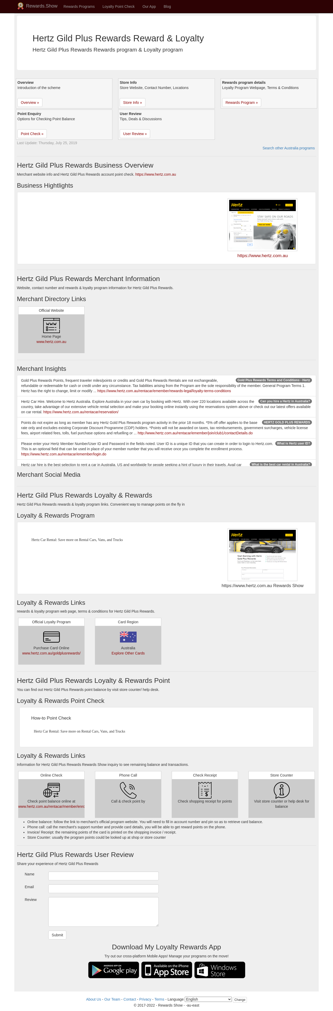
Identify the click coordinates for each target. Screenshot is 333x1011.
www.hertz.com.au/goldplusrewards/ (51, 653)
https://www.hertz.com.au (155, 174)
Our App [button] (149, 6)
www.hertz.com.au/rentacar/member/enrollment (56, 806)
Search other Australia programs (288, 148)
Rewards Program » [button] (242, 102)
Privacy (145, 999)
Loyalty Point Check (119, 6)
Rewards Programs (79, 6)
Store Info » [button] (132, 102)
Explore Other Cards (128, 653)
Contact (130, 999)
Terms (159, 999)
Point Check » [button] (32, 134)
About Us (93, 999)
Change (239, 1000)
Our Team (112, 999)
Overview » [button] (30, 102)
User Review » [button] (135, 134)
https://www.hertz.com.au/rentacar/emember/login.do (63, 454)
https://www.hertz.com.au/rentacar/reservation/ (81, 412)
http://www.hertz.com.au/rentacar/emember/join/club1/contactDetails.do (195, 433)
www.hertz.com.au (51, 342)
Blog (167, 6)
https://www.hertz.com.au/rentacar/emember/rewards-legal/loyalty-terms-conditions (164, 391)
